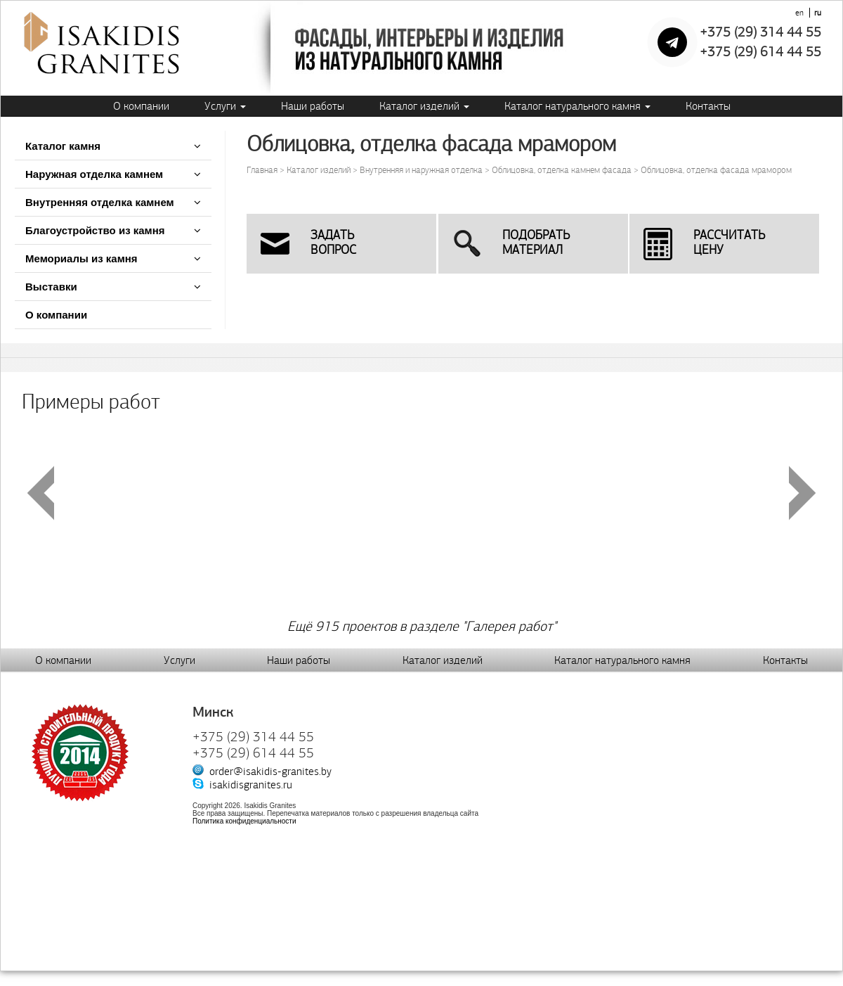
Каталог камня (62, 146)
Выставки (51, 287)
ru (817, 13)
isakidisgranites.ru (250, 784)
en (799, 13)
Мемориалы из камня (81, 258)
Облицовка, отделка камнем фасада (562, 170)
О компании (141, 106)
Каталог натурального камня (577, 106)
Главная (262, 170)
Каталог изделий (424, 106)
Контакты (708, 106)
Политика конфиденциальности (244, 821)
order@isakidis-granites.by (270, 771)
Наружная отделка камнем (95, 174)
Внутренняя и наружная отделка (421, 170)
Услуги (225, 106)
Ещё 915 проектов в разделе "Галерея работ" (421, 626)
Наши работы (312, 106)
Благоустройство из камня (95, 230)
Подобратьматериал (536, 242)
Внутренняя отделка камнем (99, 202)
